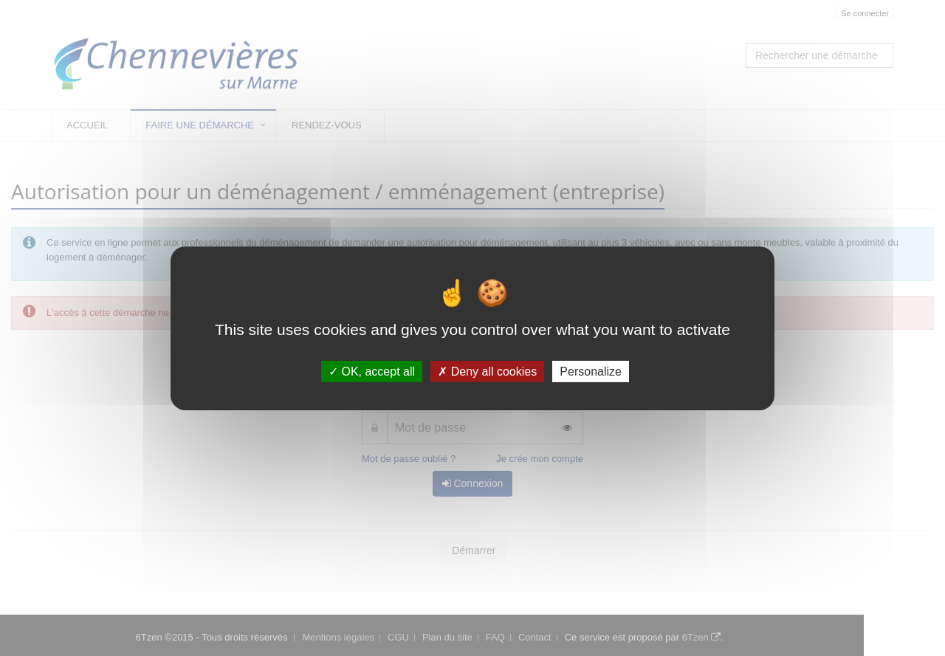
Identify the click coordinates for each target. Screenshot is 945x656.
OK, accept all (372, 371)
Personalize (591, 371)
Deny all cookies (487, 371)
